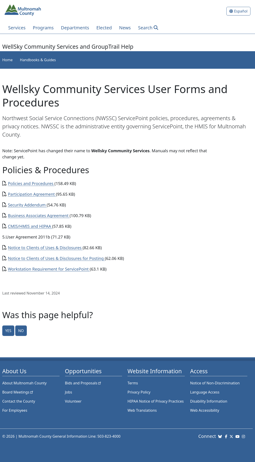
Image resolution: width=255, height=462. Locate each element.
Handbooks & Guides (38, 59)
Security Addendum (27, 205)
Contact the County (18, 401)
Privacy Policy (139, 392)
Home (7, 59)
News (125, 28)
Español (241, 11)
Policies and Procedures (31, 183)
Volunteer (73, 401)
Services (16, 28)
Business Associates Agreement (39, 215)
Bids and (83, 383)
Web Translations (142, 410)
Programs (43, 28)
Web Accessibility (204, 410)
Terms (133, 383)
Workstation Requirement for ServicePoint (49, 269)
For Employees (14, 410)
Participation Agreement (32, 194)
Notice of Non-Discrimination (215, 383)
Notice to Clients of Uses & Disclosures (45, 247)
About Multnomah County (24, 383)
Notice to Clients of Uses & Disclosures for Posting (56, 258)
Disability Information (208, 401)
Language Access (205, 392)
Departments (75, 28)
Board (18, 392)
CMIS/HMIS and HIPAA (30, 226)
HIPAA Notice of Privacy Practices (156, 401)
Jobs (68, 392)
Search (145, 28)
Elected (104, 28)
